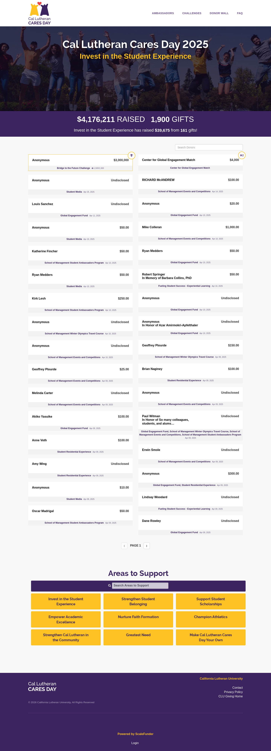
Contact (237, 687)
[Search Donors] (209, 147)
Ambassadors (163, 13)
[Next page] (147, 546)
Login (135, 743)
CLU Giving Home (230, 696)
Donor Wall (219, 13)
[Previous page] (124, 546)
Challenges (191, 13)
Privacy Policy (233, 692)
